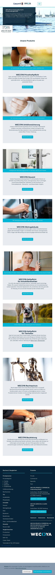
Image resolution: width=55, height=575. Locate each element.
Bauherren (5, 513)
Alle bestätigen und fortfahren (42, 571)
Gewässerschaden (8, 518)
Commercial (33, 478)
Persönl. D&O (6, 527)
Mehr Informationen (20, 568)
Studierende (7, 486)
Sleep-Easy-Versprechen (38, 340)
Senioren (6, 484)
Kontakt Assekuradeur (38, 498)
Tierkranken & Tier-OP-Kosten (11, 543)
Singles (6, 483)
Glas (4, 510)
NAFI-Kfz (5, 537)
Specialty (33, 481)
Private (32, 476)
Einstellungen (27, 571)
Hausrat (5, 505)
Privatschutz (6, 532)
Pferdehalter (6, 500)
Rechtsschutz (6, 492)
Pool (31, 484)
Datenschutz (41, 517)
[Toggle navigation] (39, 3)
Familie (6, 481)
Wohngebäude (7, 508)
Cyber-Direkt (6, 540)
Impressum (33, 517)
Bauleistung (6, 516)
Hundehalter (6, 497)
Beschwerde (50, 517)
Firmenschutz (6, 535)
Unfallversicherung (8, 489)
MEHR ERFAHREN (27, 87)
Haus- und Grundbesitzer (10, 521)
